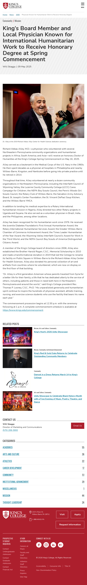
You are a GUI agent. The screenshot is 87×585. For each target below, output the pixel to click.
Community (43, 474)
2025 (18, 15)
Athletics (43, 461)
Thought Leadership (43, 502)
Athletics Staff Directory (23, 564)
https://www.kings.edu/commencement (23, 310)
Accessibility (41, 566)
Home (5, 15)
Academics (43, 447)
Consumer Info (55, 566)
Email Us (78, 425)
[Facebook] (39, 545)
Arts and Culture (43, 454)
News (12, 15)
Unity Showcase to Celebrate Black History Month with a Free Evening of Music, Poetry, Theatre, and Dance (58, 399)
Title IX (67, 566)
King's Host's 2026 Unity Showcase (51, 331)
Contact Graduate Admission (7, 561)
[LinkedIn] (53, 545)
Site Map (23, 577)
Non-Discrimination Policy (46, 570)
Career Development (43, 468)
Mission (43, 495)
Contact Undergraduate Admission (9, 552)
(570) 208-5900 (10, 430)
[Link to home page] (12, 6)
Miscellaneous (43, 488)
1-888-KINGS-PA (38, 519)
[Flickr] (60, 545)
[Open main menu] (82, 6)
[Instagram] (46, 545)
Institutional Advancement (43, 481)
